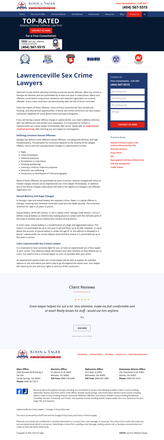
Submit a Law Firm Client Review (82, 336)
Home (22, 14)
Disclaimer (82, 354)
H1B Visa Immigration (120, 163)
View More (82, 328)
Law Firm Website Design (133, 433)
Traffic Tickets (116, 167)
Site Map (109, 354)
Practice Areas (118, 137)
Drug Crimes (116, 152)
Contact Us (134, 14)
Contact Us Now (41, 30)
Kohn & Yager (38, 433)
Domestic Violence (118, 149)
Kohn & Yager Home (36, 5)
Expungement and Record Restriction (127, 160)
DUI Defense (77, 14)
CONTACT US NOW (127, 124)
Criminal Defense (58, 14)
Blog (122, 14)
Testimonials (93, 14)
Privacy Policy (96, 354)
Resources (109, 14)
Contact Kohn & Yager (131, 5)
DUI (112, 156)
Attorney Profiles (38, 14)
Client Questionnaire (137, 354)
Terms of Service (84, 415)
